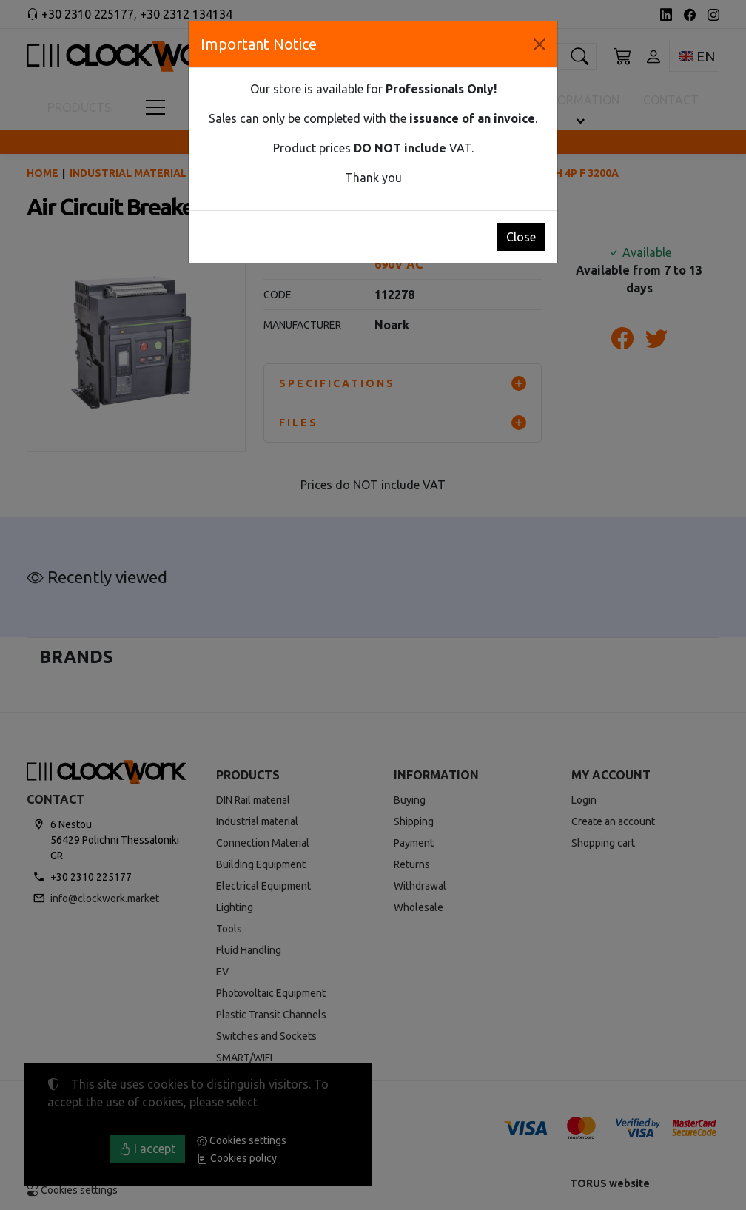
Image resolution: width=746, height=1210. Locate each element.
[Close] (539, 44)
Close (521, 236)
